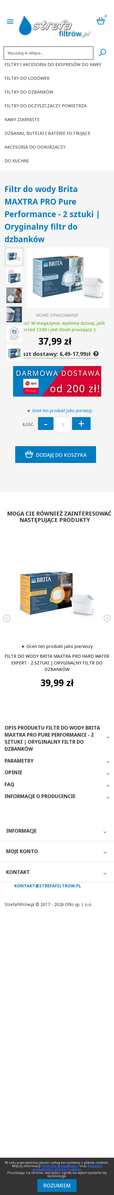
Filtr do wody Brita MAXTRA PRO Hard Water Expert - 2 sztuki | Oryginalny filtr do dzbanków (57, 662)
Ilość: (28, 424)
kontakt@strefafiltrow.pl (47, 886)
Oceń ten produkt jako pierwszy (62, 410)
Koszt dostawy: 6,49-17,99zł (57, 353)
